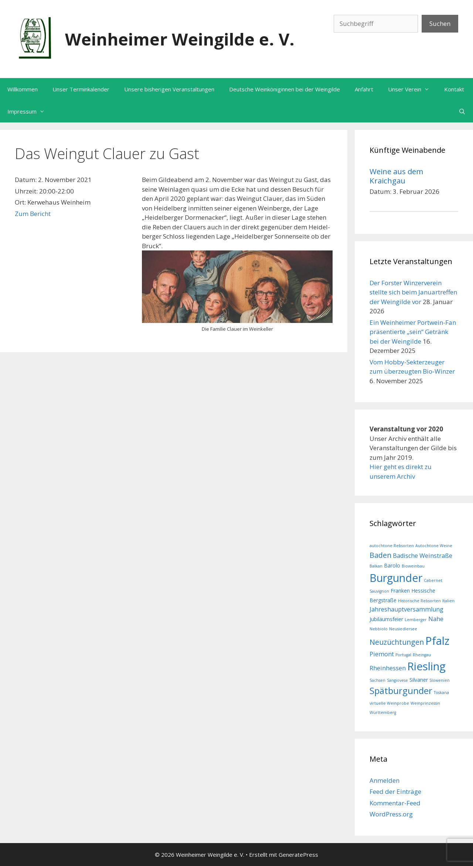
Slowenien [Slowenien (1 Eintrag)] (439, 680)
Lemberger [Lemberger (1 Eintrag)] (416, 619)
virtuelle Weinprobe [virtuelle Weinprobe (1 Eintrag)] (389, 703)
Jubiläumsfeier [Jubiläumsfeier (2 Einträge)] (386, 619)
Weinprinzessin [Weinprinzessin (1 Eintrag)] (425, 703)
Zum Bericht (33, 213)
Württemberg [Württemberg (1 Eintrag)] (383, 712)
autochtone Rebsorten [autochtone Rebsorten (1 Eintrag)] (392, 545)
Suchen (439, 23)
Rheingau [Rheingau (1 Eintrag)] (422, 654)
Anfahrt (364, 89)
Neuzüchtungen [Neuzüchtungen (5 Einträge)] (397, 642)
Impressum (29, 111)
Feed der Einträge (395, 791)
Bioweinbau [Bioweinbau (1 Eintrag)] (413, 566)
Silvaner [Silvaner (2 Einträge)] (418, 679)
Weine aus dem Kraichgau (396, 175)
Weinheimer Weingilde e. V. (180, 39)
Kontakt (454, 89)
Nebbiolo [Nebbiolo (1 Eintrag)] (379, 628)
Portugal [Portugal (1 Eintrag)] (403, 654)
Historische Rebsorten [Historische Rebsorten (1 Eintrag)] (419, 600)
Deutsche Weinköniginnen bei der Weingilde (284, 89)
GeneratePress (298, 854)
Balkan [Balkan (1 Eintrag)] (376, 566)
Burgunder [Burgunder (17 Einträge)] (396, 577)
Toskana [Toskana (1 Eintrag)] (441, 692)
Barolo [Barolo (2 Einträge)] (392, 565)
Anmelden (384, 780)
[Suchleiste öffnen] (462, 111)
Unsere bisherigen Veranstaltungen (169, 89)
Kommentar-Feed (395, 803)
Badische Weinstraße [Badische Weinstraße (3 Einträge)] (422, 556)
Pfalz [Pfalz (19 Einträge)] (437, 640)
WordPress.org (391, 814)
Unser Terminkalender (80, 89)
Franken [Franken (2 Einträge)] (400, 590)
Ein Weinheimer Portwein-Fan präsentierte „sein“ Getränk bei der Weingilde (413, 332)
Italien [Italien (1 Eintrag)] (448, 600)
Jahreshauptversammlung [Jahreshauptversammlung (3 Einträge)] (406, 609)
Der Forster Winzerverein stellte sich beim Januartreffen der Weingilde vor (413, 292)
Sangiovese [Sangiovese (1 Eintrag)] (397, 680)
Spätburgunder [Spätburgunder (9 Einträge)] (401, 691)
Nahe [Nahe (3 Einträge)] (435, 619)
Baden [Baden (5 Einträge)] (380, 555)
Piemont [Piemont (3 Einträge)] (382, 654)
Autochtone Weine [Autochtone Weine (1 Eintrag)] (433, 545)
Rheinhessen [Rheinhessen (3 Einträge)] (388, 668)
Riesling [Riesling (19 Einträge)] (426, 666)
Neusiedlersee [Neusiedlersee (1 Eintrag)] (403, 628)
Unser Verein (412, 89)
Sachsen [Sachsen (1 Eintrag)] (377, 680)
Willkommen (22, 89)
